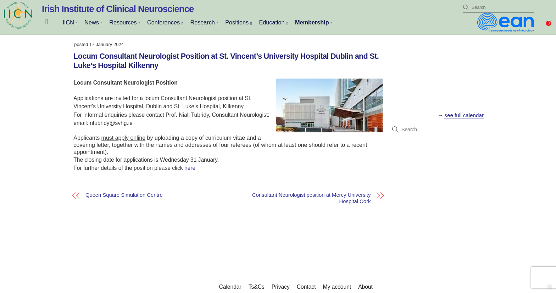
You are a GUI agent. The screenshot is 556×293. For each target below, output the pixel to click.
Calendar (230, 287)
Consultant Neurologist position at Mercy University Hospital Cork (311, 198)
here (189, 168)
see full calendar (464, 115)
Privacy (281, 287)
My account (337, 287)
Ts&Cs (257, 287)
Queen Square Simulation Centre (124, 195)
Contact (306, 287)
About (365, 287)
